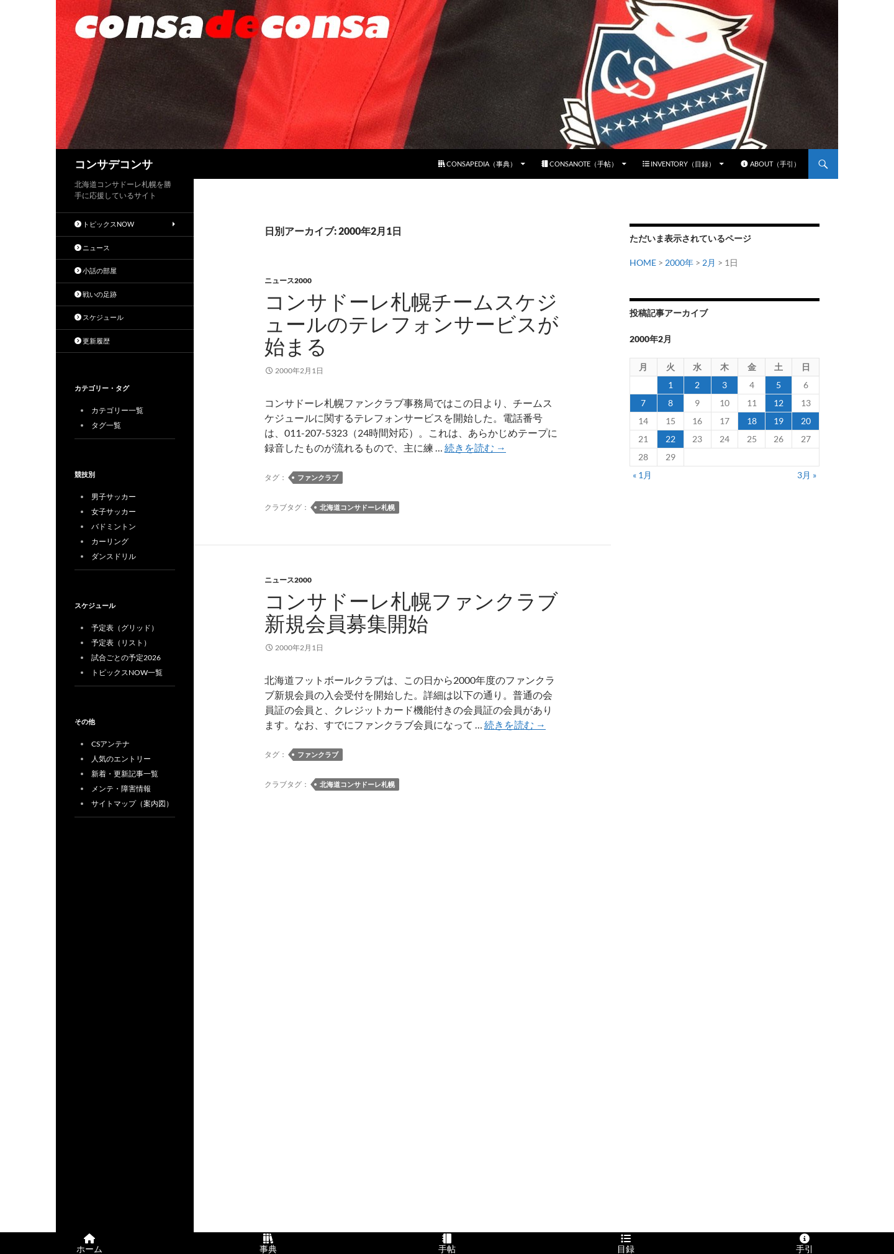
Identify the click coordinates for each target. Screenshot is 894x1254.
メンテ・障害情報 (121, 788)
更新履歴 (92, 341)
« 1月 (642, 475)
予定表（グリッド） (124, 627)
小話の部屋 (95, 270)
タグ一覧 (106, 425)
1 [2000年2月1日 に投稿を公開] (670, 384)
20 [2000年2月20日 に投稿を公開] (806, 421)
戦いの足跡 (95, 294)
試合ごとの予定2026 (126, 657)
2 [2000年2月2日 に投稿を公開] (697, 384)
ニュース (92, 247)
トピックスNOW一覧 (127, 672)
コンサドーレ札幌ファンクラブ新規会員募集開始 (411, 612)
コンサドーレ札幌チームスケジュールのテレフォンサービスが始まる (411, 324)
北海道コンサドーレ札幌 (357, 507)
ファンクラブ (317, 477)
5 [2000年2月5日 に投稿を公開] (778, 384)
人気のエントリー (121, 758)
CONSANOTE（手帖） (579, 164)
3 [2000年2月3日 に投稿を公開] (724, 384)
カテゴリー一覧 (117, 410)
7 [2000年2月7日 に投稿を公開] (643, 403)
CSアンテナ (110, 743)
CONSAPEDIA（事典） (477, 164)
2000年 (679, 262)
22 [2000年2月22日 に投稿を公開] (670, 439)
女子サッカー (113, 511)
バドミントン (113, 526)
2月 (709, 262)
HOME (643, 262)
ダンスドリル (113, 556)
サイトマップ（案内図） (132, 803)
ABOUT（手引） (770, 164)
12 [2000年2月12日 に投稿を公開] (778, 403)
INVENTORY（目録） (679, 164)
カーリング (110, 541)
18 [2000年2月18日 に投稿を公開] (752, 421)
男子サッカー (113, 496)
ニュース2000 (288, 280)
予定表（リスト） (121, 642)
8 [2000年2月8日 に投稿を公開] (670, 403)
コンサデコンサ (113, 164)
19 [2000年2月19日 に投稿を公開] (778, 421)
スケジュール (99, 317)
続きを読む (475, 447)
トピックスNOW (104, 224)
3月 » (806, 475)
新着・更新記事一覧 (124, 773)
